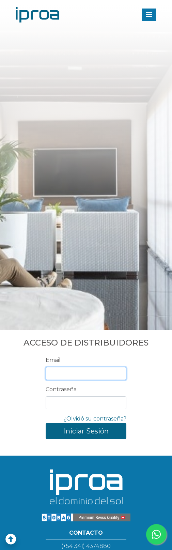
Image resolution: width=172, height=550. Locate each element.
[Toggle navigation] (149, 15)
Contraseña (61, 389)
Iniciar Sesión (86, 431)
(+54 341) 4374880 (86, 546)
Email (53, 360)
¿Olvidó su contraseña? (95, 418)
